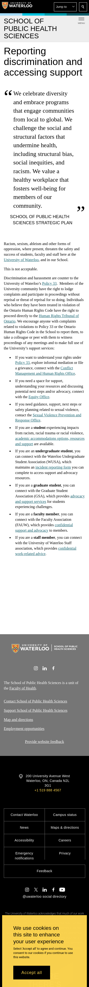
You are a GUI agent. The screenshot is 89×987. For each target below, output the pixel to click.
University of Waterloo (21, 260)
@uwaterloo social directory (44, 896)
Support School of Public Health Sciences (35, 710)
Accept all (31, 972)
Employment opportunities (24, 729)
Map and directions (18, 719)
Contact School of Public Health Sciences (35, 701)
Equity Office (38, 397)
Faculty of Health (22, 688)
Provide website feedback (44, 742)
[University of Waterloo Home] (17, 6)
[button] (65, 7)
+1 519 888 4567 (47, 790)
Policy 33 (49, 283)
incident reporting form (53, 467)
